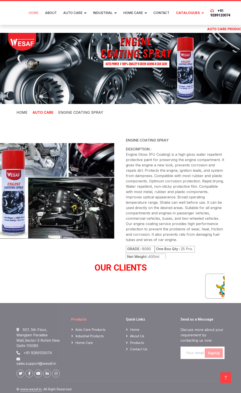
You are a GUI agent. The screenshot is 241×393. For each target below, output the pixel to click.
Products (79, 319)
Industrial (103, 13)
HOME (22, 112)
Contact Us (138, 349)
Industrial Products (89, 336)
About (51, 13)
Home (33, 13)
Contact (161, 13)
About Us (137, 336)
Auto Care (72, 13)
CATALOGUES (188, 13)
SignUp (214, 353)
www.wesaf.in (31, 389)
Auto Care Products (90, 329)
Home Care (133, 13)
